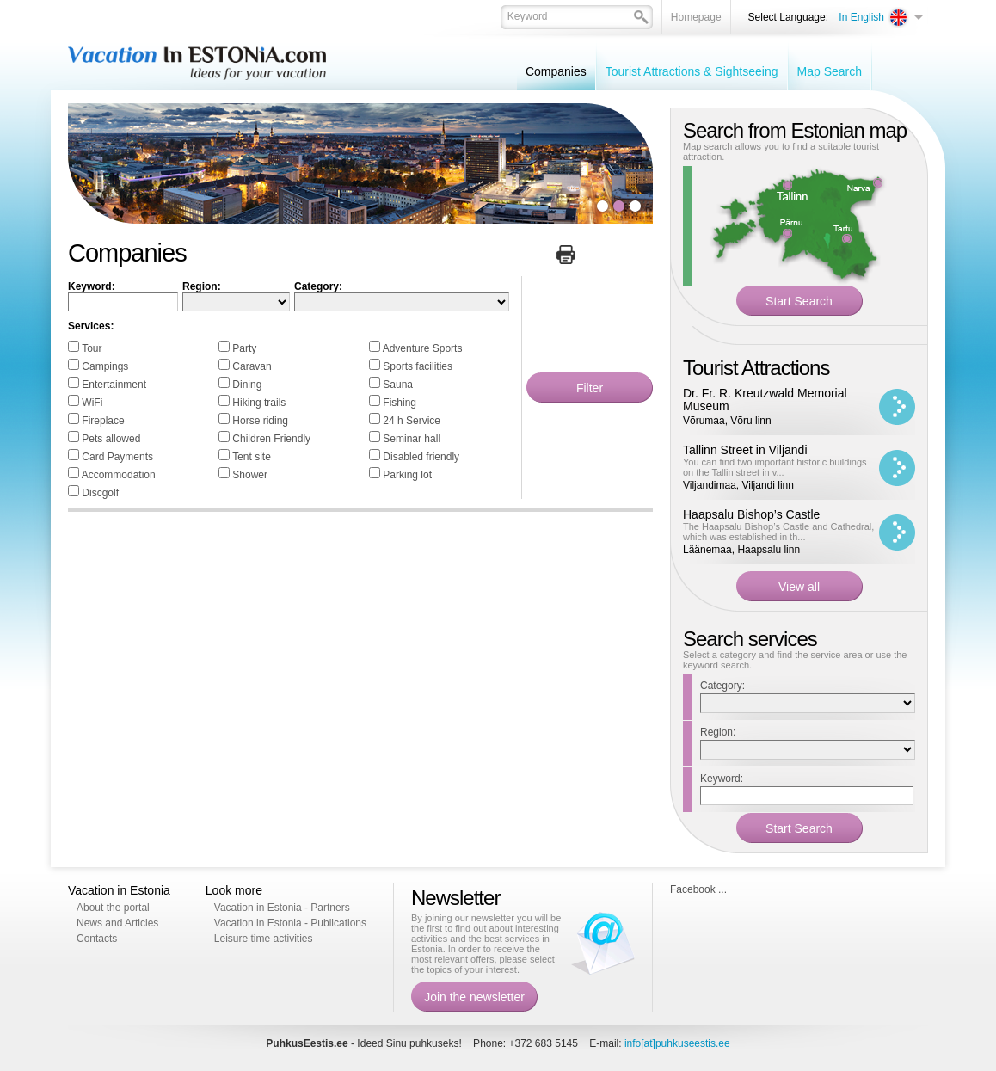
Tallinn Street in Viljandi (745, 450)
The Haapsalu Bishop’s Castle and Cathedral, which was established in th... (778, 531)
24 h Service (411, 421)
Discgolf (100, 493)
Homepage (696, 17)
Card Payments (117, 457)
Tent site (251, 457)
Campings (105, 366)
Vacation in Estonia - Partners (282, 908)
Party (244, 348)
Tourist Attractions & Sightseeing (692, 71)
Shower (249, 475)
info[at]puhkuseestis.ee (677, 1043)
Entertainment (114, 385)
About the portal (113, 908)
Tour (91, 348)
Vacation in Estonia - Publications (290, 923)
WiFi (92, 403)
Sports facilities (417, 366)
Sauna (398, 385)
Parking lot (407, 475)
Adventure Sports (423, 348)
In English (861, 17)
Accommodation (119, 475)
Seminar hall (411, 439)
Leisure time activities (263, 939)
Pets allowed (111, 439)
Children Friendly (271, 439)
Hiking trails (259, 403)
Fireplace (103, 421)
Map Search (829, 71)
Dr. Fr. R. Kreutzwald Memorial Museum (765, 399)
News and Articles (117, 923)
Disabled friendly (421, 457)
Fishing (399, 403)
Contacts (97, 939)
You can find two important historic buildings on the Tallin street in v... (775, 467)
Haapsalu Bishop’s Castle (751, 514)
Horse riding (260, 421)
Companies (556, 71)
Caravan (251, 366)
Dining (246, 385)
